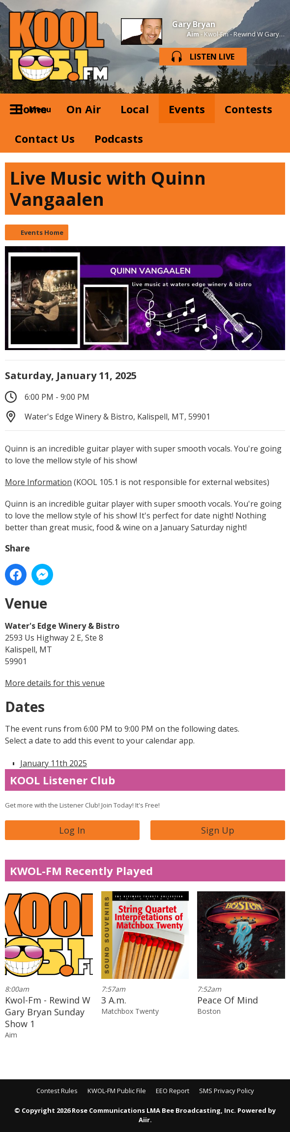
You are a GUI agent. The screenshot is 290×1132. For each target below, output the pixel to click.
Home (31, 108)
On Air (83, 108)
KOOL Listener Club (62, 780)
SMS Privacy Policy (226, 1090)
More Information (38, 482)
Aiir (144, 1119)
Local (134, 108)
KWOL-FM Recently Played (81, 870)
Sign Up (217, 830)
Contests (248, 108)
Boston (209, 1011)
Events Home (42, 232)
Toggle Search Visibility (270, 108)
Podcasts (118, 138)
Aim (193, 34)
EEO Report (172, 1090)
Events (187, 108)
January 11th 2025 (53, 763)
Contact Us (45, 138)
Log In (72, 830)
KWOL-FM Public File (116, 1090)
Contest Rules (57, 1090)
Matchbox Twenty (130, 1011)
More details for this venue (55, 683)
